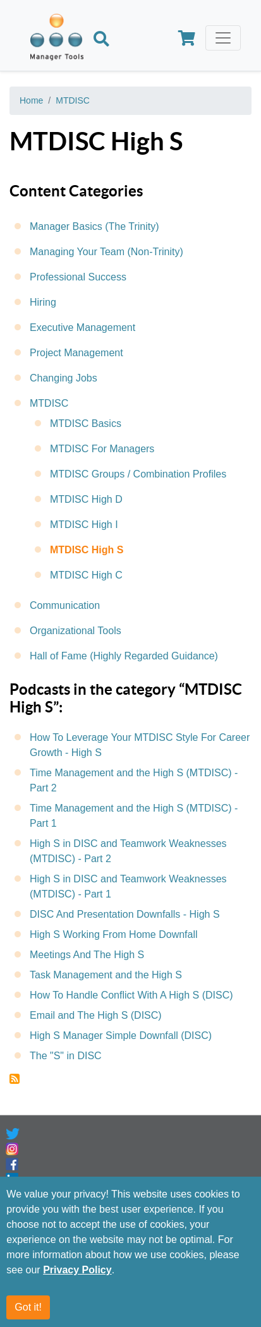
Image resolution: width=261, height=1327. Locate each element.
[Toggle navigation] (223, 38)
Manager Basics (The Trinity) (94, 226)
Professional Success (78, 277)
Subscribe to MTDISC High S (14, 1079)
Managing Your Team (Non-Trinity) (106, 251)
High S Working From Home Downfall (114, 934)
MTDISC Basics (85, 423)
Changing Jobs (63, 378)
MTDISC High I (84, 524)
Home (31, 100)
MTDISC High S (86, 549)
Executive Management (82, 327)
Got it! (28, 1307)
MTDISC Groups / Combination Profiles (138, 474)
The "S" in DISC (66, 1055)
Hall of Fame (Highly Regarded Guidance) (124, 656)
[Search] (101, 40)
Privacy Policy (77, 1269)
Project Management (76, 352)
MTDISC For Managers (102, 448)
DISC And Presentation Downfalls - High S (125, 914)
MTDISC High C (86, 575)
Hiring (43, 302)
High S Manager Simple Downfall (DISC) (121, 1035)
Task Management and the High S (106, 975)
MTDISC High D (86, 499)
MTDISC (73, 100)
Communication (65, 605)
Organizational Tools (75, 630)
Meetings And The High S (87, 954)
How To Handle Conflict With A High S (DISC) (131, 995)
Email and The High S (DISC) (96, 1015)
